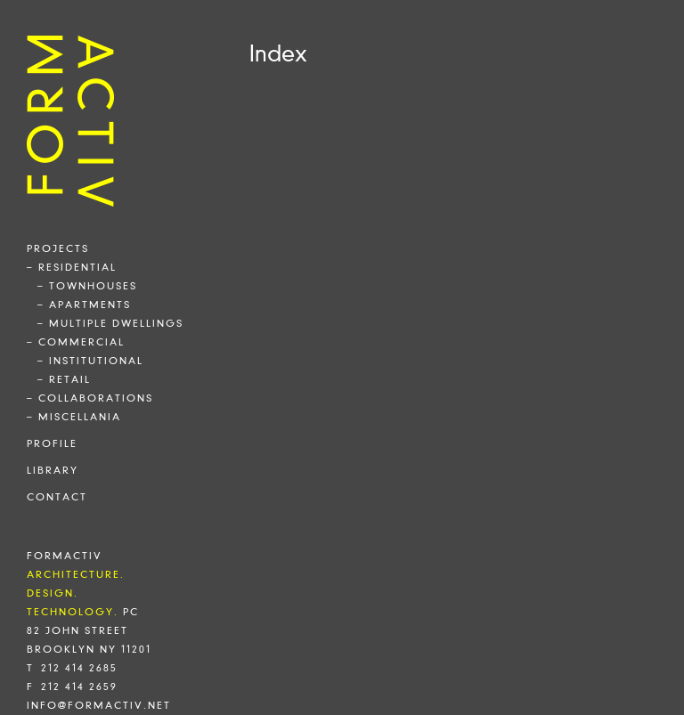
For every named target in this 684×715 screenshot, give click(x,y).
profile (52, 443)
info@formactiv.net (99, 705)
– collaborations (90, 398)
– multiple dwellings (110, 323)
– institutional (90, 360)
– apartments (84, 304)
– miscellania (74, 416)
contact (57, 497)
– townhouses (87, 286)
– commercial (76, 342)
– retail (64, 379)
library (52, 470)
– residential (72, 267)
